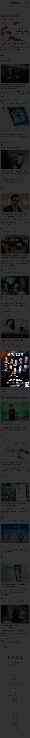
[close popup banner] (27, 353)
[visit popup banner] (15, 369)
